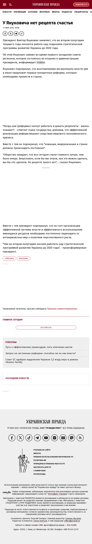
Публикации (20, 12)
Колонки (32, 12)
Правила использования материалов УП (53, 457)
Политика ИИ (39, 460)
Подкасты (67, 12)
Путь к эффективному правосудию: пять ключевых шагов (39, 347)
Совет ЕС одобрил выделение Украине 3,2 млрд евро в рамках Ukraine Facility (42, 361)
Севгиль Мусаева (73, 518)
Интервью (45, 12)
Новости (6, 12)
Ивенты (55, 12)
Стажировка (39, 471)
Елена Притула (40, 521)
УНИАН (40, 62)
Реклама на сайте (41, 450)
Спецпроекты (81, 12)
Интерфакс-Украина (57, 494)
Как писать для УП (42, 467)
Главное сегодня (12, 319)
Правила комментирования (62, 308)
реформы (9, 258)
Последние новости (17, 378)
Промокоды (39, 474)
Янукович (23, 258)
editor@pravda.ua (72, 521)
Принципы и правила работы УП (49, 464)
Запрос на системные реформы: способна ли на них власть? (41, 353)
